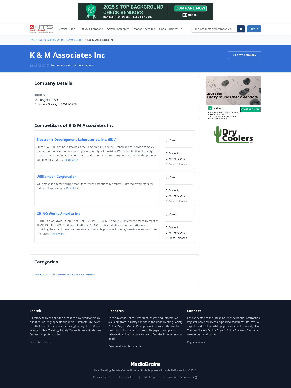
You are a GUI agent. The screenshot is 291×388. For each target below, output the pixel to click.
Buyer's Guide (66, 29)
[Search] (241, 28)
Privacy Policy (101, 377)
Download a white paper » (124, 346)
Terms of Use (127, 377)
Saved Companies (118, 29)
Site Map (149, 377)
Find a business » (40, 342)
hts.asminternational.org (181, 377)
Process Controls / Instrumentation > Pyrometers (64, 274)
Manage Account (144, 29)
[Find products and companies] (214, 28)
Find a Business (170, 29)
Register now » (196, 342)
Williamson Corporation (57, 176)
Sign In (254, 29)
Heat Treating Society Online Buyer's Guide (56, 39)
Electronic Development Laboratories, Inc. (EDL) (76, 139)
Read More (71, 159)
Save (171, 140)
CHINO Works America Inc (58, 213)
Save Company (244, 55)
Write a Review (83, 65)
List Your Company (91, 29)
